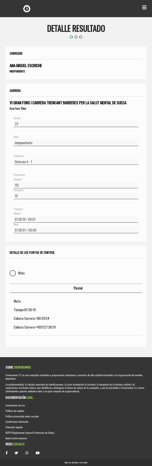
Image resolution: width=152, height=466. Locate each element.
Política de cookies (15, 410)
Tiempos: (18, 209)
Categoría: (19, 156)
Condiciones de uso (15, 405)
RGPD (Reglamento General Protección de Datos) (30, 432)
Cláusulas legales (14, 427)
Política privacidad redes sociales (22, 416)
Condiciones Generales (17, 421)
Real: (16, 224)
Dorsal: (17, 118)
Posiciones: (20, 175)
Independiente (17, 71)
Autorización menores (16, 438)
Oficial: (17, 213)
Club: (16, 137)
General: (18, 179)
